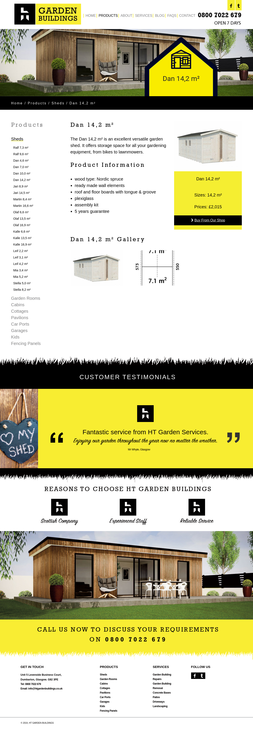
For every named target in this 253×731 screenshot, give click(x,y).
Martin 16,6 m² (23, 205)
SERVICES (143, 15)
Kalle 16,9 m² (22, 244)
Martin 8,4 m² (22, 199)
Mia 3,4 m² (20, 270)
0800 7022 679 (219, 16)
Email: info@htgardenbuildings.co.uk (42, 688)
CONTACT (187, 15)
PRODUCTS (108, 15)
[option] (126, 62)
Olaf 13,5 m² (21, 218)
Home (17, 103)
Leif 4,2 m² (20, 264)
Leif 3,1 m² (20, 257)
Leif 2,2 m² (20, 251)
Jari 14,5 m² (21, 193)
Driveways (159, 701)
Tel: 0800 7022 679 (31, 684)
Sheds (58, 103)
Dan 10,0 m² (21, 173)
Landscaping (160, 706)
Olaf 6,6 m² (21, 212)
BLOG (159, 15)
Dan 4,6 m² (21, 160)
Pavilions (19, 317)
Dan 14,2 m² (21, 180)
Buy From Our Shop (210, 220)
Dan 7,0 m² (21, 167)
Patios (156, 697)
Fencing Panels (26, 343)
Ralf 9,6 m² (20, 154)
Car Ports (20, 324)
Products (37, 103)
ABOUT (126, 15)
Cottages (19, 311)
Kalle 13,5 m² (22, 238)
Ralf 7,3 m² (20, 147)
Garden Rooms (25, 298)
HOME (91, 15)
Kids (15, 337)
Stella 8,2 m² (22, 289)
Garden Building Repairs (162, 677)
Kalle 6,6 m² (21, 231)
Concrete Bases (162, 692)
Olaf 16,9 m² (21, 225)
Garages (19, 330)
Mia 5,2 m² (20, 276)
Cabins (18, 304)
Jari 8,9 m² (20, 186)
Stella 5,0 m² (22, 283)
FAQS (171, 15)
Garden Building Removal (162, 686)
